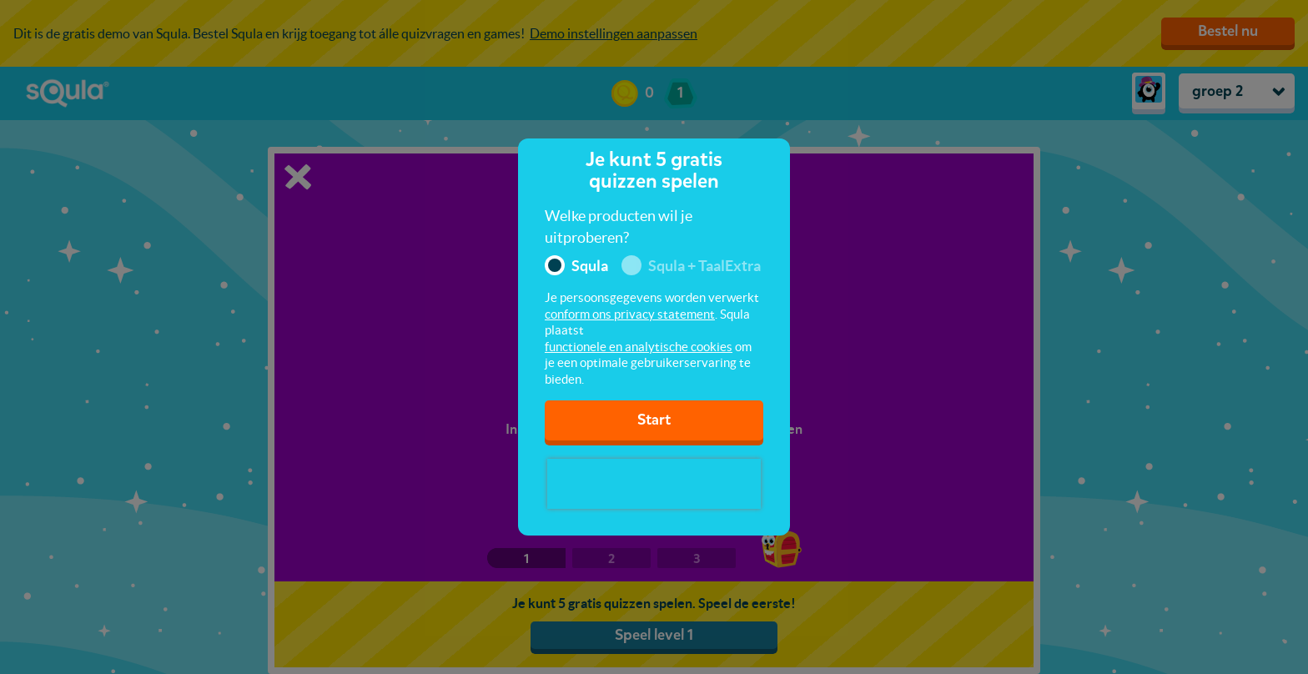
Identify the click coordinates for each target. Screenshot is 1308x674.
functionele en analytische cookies (638, 347)
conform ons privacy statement (630, 314)
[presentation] (654, 484)
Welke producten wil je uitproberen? (618, 226)
